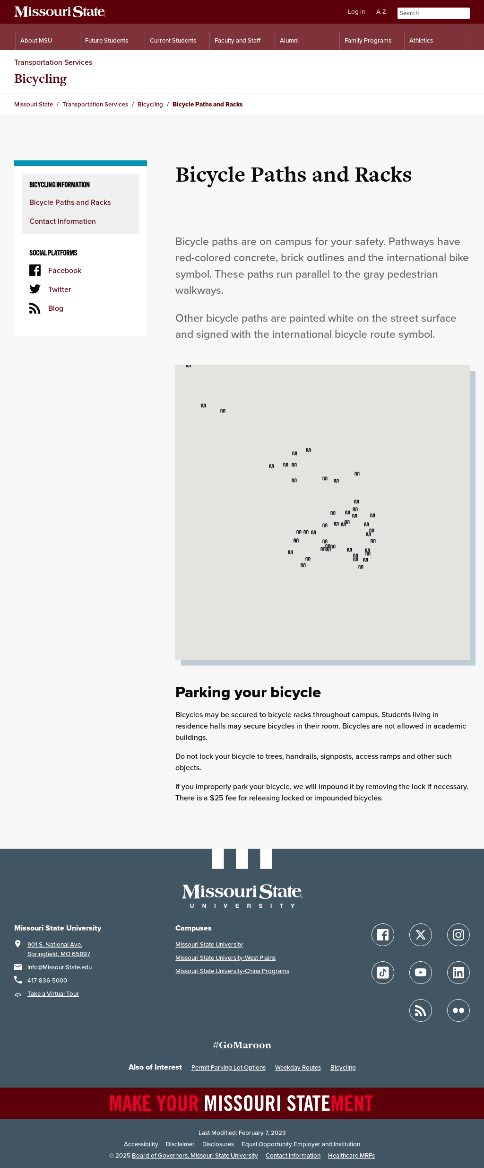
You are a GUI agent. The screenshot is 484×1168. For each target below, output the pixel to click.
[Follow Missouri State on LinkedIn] (458, 972)
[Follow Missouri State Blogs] (420, 1010)
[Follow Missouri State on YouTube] (420, 972)
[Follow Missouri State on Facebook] (383, 934)
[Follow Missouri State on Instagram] (458, 934)
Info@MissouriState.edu (59, 967)
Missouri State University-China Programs (232, 970)
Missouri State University (209, 944)
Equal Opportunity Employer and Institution (301, 1144)
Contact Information (62, 221)
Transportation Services (53, 62)
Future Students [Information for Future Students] (106, 40)
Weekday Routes (298, 1067)
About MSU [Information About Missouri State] (36, 40)
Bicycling (40, 78)
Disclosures (218, 1144)
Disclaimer (180, 1144)
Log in (356, 11)
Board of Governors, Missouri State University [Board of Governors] (195, 1155)
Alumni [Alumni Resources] (289, 40)
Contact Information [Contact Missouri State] (293, 1155)
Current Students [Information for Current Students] (173, 40)
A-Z (381, 11)
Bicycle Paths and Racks (70, 202)
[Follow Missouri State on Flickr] (458, 1010)
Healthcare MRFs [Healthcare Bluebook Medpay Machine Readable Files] (351, 1155)
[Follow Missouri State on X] (420, 934)
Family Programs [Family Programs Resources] (368, 40)
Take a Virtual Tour (53, 993)
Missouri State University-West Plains (225, 957)
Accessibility (141, 1144)
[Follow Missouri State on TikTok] (383, 972)
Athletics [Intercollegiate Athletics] (421, 40)
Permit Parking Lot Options (228, 1067)
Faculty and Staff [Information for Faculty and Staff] (237, 40)
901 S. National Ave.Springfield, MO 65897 (58, 949)
